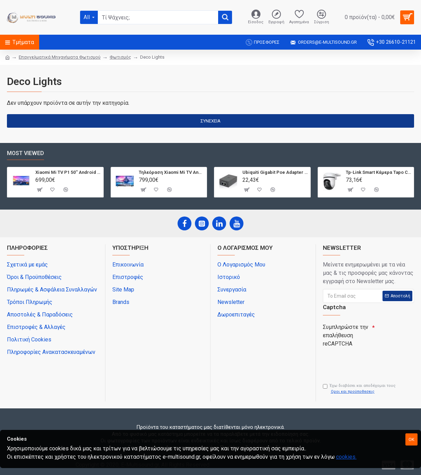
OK (411, 439)
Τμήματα (23, 42)
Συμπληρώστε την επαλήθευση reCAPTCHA (345, 335)
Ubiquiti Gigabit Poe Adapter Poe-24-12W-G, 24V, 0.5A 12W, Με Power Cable (275, 172)
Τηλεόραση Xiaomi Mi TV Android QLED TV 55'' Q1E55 (171, 172)
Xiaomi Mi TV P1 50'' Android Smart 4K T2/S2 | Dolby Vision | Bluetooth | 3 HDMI (68, 172)
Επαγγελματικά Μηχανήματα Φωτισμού (60, 57)
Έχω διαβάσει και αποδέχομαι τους (359, 389)
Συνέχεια (210, 121)
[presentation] (371, 362)
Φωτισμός (120, 57)
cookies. (346, 456)
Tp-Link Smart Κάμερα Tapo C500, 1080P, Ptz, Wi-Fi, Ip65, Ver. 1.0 (378, 172)
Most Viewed (25, 153)
